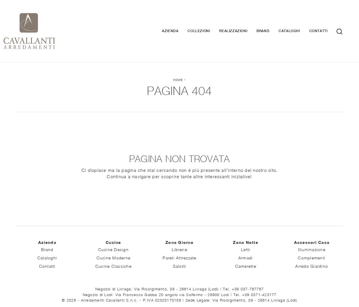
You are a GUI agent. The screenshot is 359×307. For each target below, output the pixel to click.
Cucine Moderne (113, 236)
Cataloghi (297, 20)
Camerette (245, 244)
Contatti (327, 20)
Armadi (245, 236)
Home (178, 58)
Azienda (179, 20)
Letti (245, 228)
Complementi (311, 236)
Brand (271, 20)
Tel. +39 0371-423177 (255, 273)
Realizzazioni (242, 20)
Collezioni (207, 20)
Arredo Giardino (311, 244)
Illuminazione (311, 228)
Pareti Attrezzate (179, 236)
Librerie (179, 228)
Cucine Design (113, 228)
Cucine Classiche (113, 244)
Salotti (179, 244)
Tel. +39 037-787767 (243, 267)
